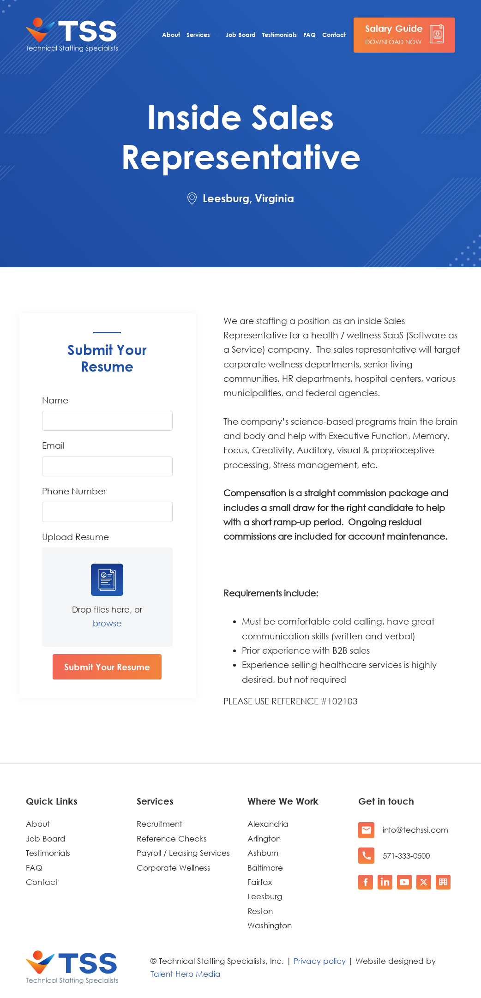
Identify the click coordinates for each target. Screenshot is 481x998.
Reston (260, 911)
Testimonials (279, 34)
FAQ (309, 34)
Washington (269, 925)
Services (198, 34)
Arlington (264, 838)
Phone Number (74, 491)
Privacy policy (320, 961)
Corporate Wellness (173, 867)
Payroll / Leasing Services (183, 853)
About (171, 34)
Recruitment (159, 824)
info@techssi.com (415, 830)
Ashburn (262, 853)
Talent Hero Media (185, 974)
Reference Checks (172, 838)
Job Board (241, 34)
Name (55, 400)
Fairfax (259, 882)
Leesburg (264, 896)
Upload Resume (75, 536)
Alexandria (268, 824)
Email (53, 445)
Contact (334, 34)
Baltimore (265, 867)
